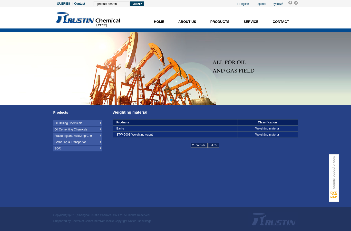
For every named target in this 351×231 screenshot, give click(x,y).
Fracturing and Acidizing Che (73, 136)
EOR (58, 148)
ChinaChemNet (95, 221)
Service (251, 22)
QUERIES (63, 3)
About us (187, 22)
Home (159, 22)
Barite (120, 128)
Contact (79, 3)
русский (278, 4)
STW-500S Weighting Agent (135, 134)
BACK (214, 145)
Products (220, 22)
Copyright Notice (125, 221)
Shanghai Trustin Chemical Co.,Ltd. (100, 215)
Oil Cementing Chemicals (71, 129)
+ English (243, 4)
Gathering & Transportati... (72, 142)
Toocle (109, 221)
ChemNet (77, 221)
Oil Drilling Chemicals (68, 123)
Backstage (145, 221)
